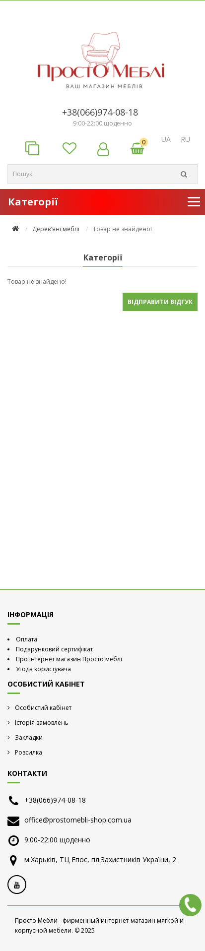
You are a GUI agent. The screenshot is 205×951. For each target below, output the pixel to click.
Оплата (26, 639)
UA (166, 139)
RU (185, 139)
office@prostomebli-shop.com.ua (78, 819)
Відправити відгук (160, 302)
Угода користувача (43, 669)
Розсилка (28, 752)
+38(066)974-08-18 (100, 112)
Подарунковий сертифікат (54, 649)
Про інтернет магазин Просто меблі (69, 659)
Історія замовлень (41, 722)
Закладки (29, 737)
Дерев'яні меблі (55, 229)
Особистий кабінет (43, 707)
